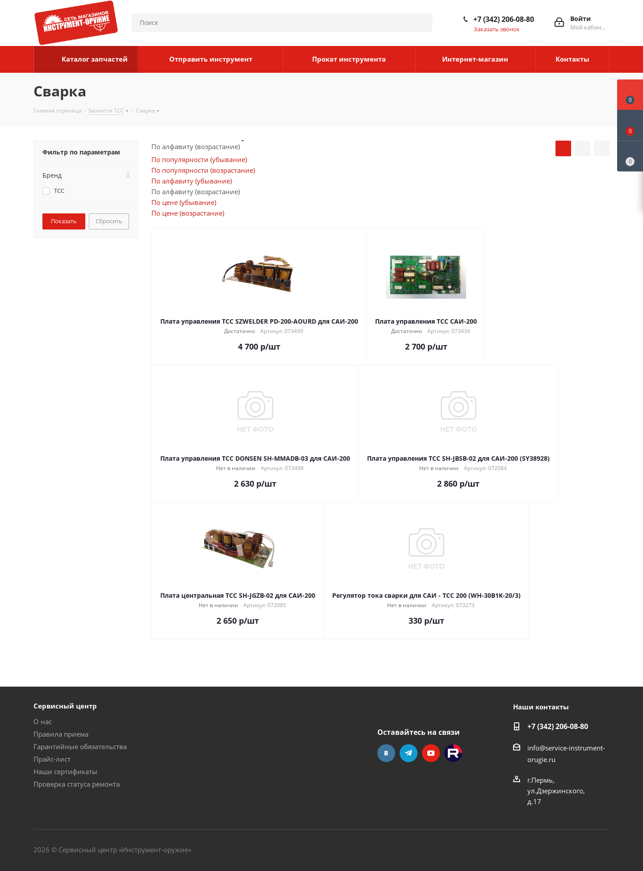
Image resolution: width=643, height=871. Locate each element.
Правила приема (60, 733)
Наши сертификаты (65, 771)
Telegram (409, 753)
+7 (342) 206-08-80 (503, 19)
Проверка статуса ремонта (76, 783)
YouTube (431, 753)
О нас (42, 721)
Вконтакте (386, 753)
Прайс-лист (52, 758)
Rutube (453, 753)
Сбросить (109, 221)
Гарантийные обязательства (80, 746)
